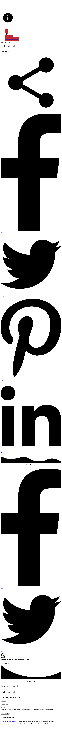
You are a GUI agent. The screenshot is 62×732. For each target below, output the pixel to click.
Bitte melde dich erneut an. (9, 727)
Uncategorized (5, 42)
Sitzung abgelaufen (7, 723)
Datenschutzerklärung (46, 715)
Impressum (33, 715)
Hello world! (8, 46)
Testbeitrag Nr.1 (11, 686)
